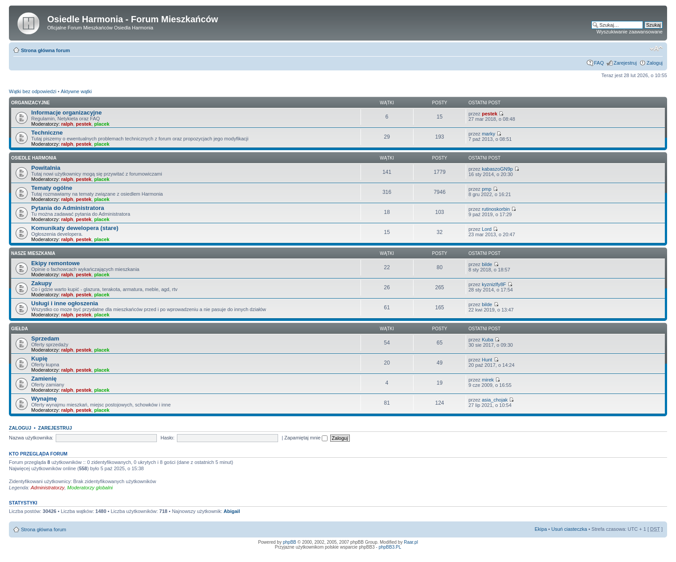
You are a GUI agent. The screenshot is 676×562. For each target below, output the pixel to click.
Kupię (39, 358)
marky (488, 133)
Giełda (19, 328)
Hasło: (167, 437)
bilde (487, 264)
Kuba (487, 339)
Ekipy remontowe (55, 263)
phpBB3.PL (390, 547)
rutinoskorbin (496, 209)
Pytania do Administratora (67, 208)
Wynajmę (44, 398)
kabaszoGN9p (497, 169)
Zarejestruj (625, 63)
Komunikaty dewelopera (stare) (75, 228)
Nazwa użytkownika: (31, 437)
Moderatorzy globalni (90, 487)
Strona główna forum (45, 50)
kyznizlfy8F (494, 284)
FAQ (599, 63)
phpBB (289, 542)
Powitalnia (45, 167)
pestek (83, 124)
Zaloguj (655, 63)
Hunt (487, 359)
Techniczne (47, 132)
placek (101, 124)
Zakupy (41, 283)
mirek (488, 379)
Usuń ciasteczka (569, 529)
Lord (487, 229)
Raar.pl (411, 542)
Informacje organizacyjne (66, 112)
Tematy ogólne (51, 188)
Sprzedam (45, 338)
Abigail (232, 511)
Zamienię (44, 378)
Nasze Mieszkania (33, 253)
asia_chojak (495, 399)
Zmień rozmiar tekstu (656, 49)
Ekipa (541, 529)
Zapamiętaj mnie (306, 437)
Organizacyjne (30, 102)
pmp (486, 189)
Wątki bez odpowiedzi (32, 91)
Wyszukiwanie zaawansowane (630, 31)
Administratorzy (48, 487)
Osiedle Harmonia (34, 158)
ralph (67, 124)
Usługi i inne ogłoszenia (64, 303)
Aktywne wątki (76, 91)
